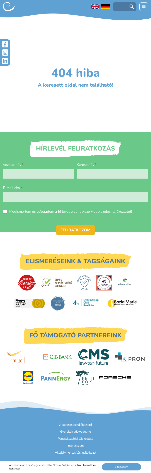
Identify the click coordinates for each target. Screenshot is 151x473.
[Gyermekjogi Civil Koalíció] (86, 303)
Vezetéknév (12, 164)
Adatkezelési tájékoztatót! (111, 211)
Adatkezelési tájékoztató (75, 425)
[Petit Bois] (85, 377)
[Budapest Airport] (21, 357)
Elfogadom (121, 467)
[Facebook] (5, 44)
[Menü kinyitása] (143, 6)
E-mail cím (12, 187)
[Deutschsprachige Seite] (105, 7)
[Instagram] (5, 52)
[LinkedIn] (5, 61)
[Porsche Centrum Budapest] (115, 377)
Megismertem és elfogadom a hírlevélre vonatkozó (70, 211)
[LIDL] (28, 377)
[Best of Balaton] (27, 283)
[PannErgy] (56, 377)
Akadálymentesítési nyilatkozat (75, 452)
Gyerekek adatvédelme (75, 431)
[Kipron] (129, 357)
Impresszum (75, 446)
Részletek (14, 468)
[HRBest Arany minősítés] (29, 303)
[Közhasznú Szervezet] (84, 283)
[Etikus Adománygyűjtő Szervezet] (56, 282)
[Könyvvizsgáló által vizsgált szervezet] (58, 303)
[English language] (95, 7)
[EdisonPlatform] (125, 283)
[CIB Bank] (57, 357)
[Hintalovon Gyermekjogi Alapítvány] (104, 283)
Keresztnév (85, 164)
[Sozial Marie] (122, 303)
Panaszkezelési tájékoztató (75, 439)
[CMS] (93, 357)
